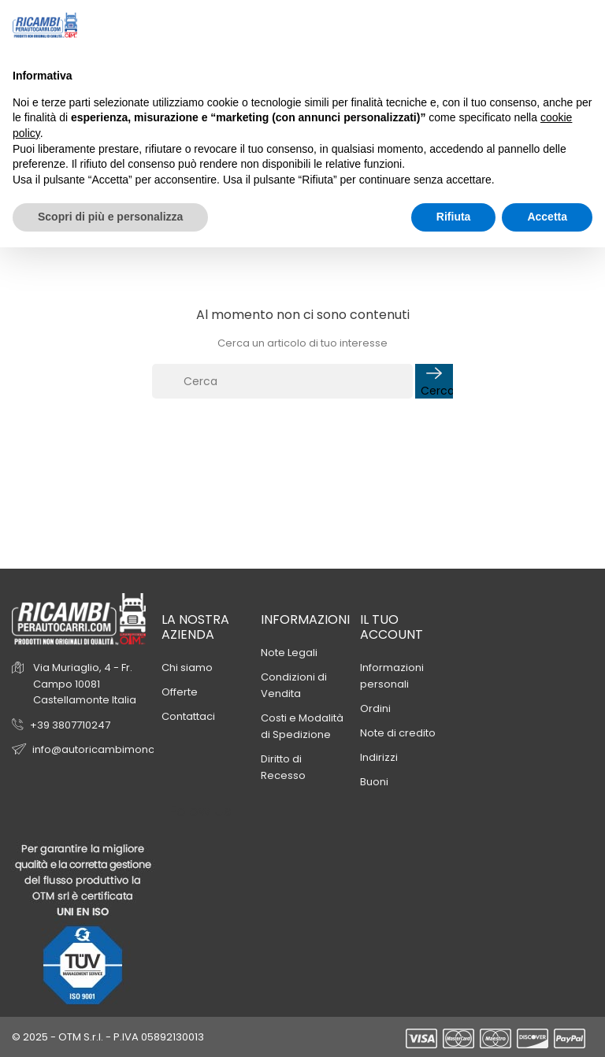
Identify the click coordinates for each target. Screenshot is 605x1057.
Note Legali (289, 652)
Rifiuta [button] (453, 216)
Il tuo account (391, 626)
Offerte (179, 691)
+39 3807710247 (70, 725)
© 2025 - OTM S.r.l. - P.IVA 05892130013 (108, 1036)
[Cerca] (282, 381)
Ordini (375, 708)
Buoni (374, 781)
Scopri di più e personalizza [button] (110, 216)
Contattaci (188, 716)
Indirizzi (379, 757)
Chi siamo (187, 667)
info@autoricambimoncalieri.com (119, 749)
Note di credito (398, 732)
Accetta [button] (547, 216)
